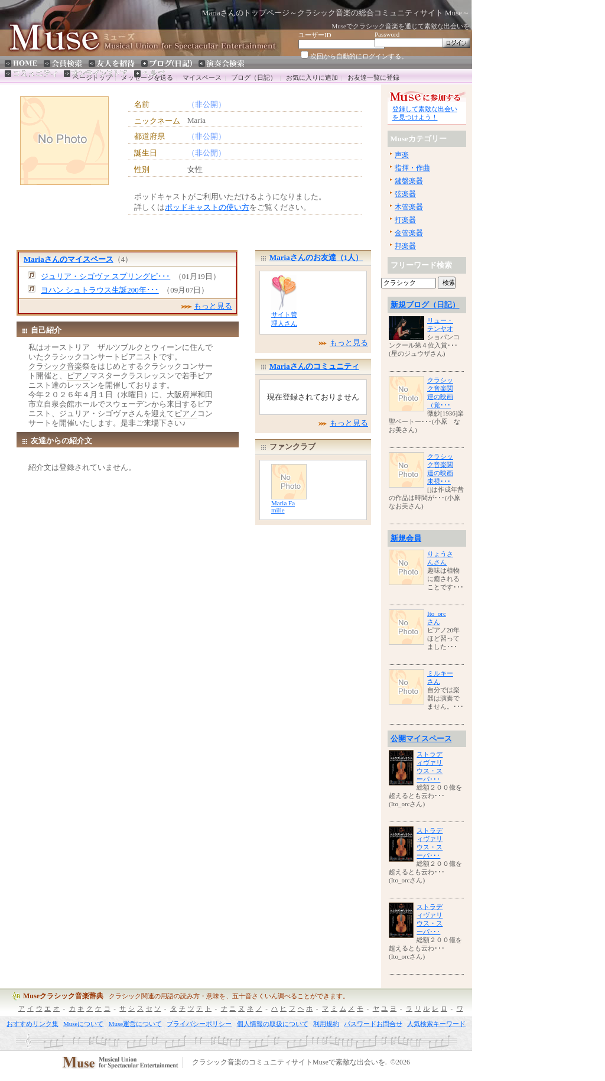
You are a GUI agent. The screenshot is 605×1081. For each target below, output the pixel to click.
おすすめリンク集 (32, 1023)
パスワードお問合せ (373, 1023)
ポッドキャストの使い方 (207, 207)
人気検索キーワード (436, 1023)
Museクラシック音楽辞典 (63, 996)
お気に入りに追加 (312, 77)
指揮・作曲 (412, 168)
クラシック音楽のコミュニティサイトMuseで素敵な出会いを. (289, 1063)
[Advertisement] (74, 214)
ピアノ (78, 375)
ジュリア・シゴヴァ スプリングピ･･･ (105, 276)
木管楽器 (409, 207)
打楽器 (405, 220)
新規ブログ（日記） (425, 304)
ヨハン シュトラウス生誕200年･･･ (100, 289)
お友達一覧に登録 (373, 77)
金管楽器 (409, 233)
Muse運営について (135, 1023)
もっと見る (213, 305)
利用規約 (326, 1023)
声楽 (402, 155)
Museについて (83, 1023)
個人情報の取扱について (272, 1023)
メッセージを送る (147, 77)
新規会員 (406, 538)
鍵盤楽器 (409, 181)
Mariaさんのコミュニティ (314, 366)
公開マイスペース (421, 738)
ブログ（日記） (254, 77)
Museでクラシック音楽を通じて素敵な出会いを (401, 26)
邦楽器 (405, 246)
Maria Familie (283, 506)
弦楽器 (405, 194)
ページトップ (92, 77)
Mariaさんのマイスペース (68, 259)
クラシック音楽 (55, 366)
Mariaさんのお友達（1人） (316, 257)
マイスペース (202, 77)
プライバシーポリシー (199, 1023)
